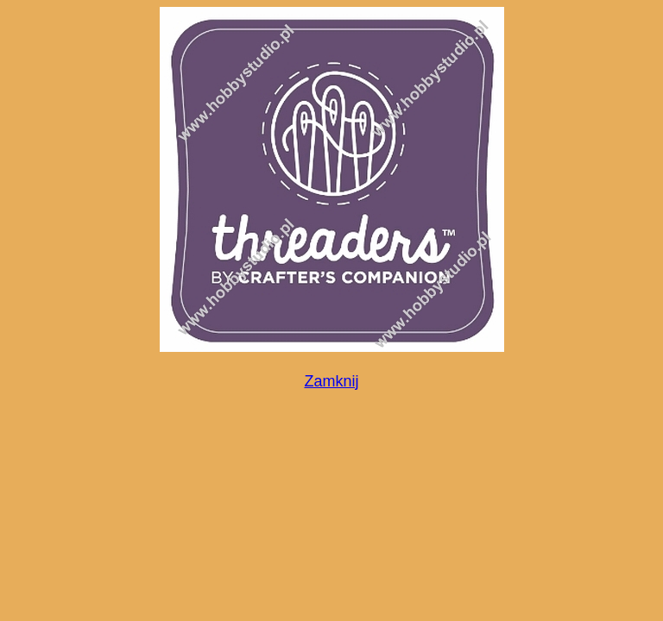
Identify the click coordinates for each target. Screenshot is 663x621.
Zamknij (331, 381)
